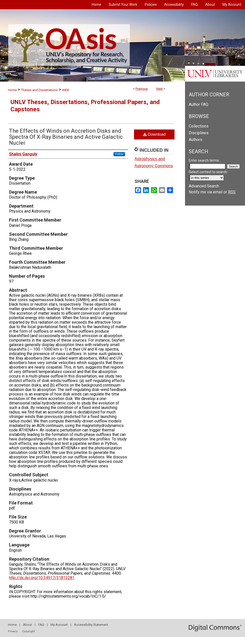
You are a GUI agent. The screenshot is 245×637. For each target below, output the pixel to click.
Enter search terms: (204, 160)
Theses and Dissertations (39, 90)
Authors (195, 139)
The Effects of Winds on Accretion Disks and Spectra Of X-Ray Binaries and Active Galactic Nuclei (66, 137)
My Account (59, 625)
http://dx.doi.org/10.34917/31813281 (41, 577)
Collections (198, 126)
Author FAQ (198, 104)
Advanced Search (204, 186)
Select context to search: (208, 172)
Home (12, 90)
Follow (119, 153)
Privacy (13, 631)
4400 (65, 90)
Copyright (28, 631)
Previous (142, 89)
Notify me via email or (212, 192)
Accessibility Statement (91, 625)
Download (154, 134)
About (27, 625)
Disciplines (198, 132)
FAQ (41, 625)
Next (159, 89)
